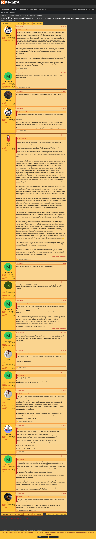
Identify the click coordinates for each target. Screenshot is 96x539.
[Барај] (91, 9)
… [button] (12, 23)
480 (34, 23)
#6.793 (64, 425)
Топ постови (33, 9)
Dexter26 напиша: (21, 138)
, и (24, 87)
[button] (27, 9)
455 (28, 23)
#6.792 (64, 390)
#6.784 (64, 108)
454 (25, 23)
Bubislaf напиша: (21, 111)
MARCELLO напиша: (22, 354)
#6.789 (64, 332)
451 (15, 23)
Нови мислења (4, 12)
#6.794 (64, 456)
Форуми (14, 9)
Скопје (13, 368)
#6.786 (64, 263)
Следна (39, 23)
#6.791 (64, 372)
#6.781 (64, 26)
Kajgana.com (5, 9)
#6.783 (64, 91)
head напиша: (20, 375)
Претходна (5, 23)
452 (19, 23)
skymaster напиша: (22, 303)
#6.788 (64, 300)
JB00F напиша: (21, 29)
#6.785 (64, 135)
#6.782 (64, 73)
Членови (41, 9)
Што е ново (23, 9)
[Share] (61, 27)
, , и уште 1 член (27, 510)
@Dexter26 (29, 221)
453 (22, 23)
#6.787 (64, 282)
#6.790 (64, 350)
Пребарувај (12, 12)
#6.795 (64, 493)
